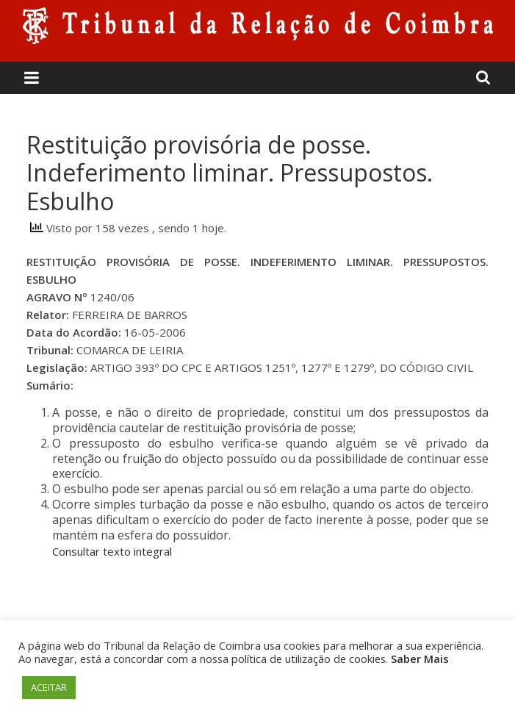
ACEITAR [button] (49, 687)
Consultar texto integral (112, 551)
